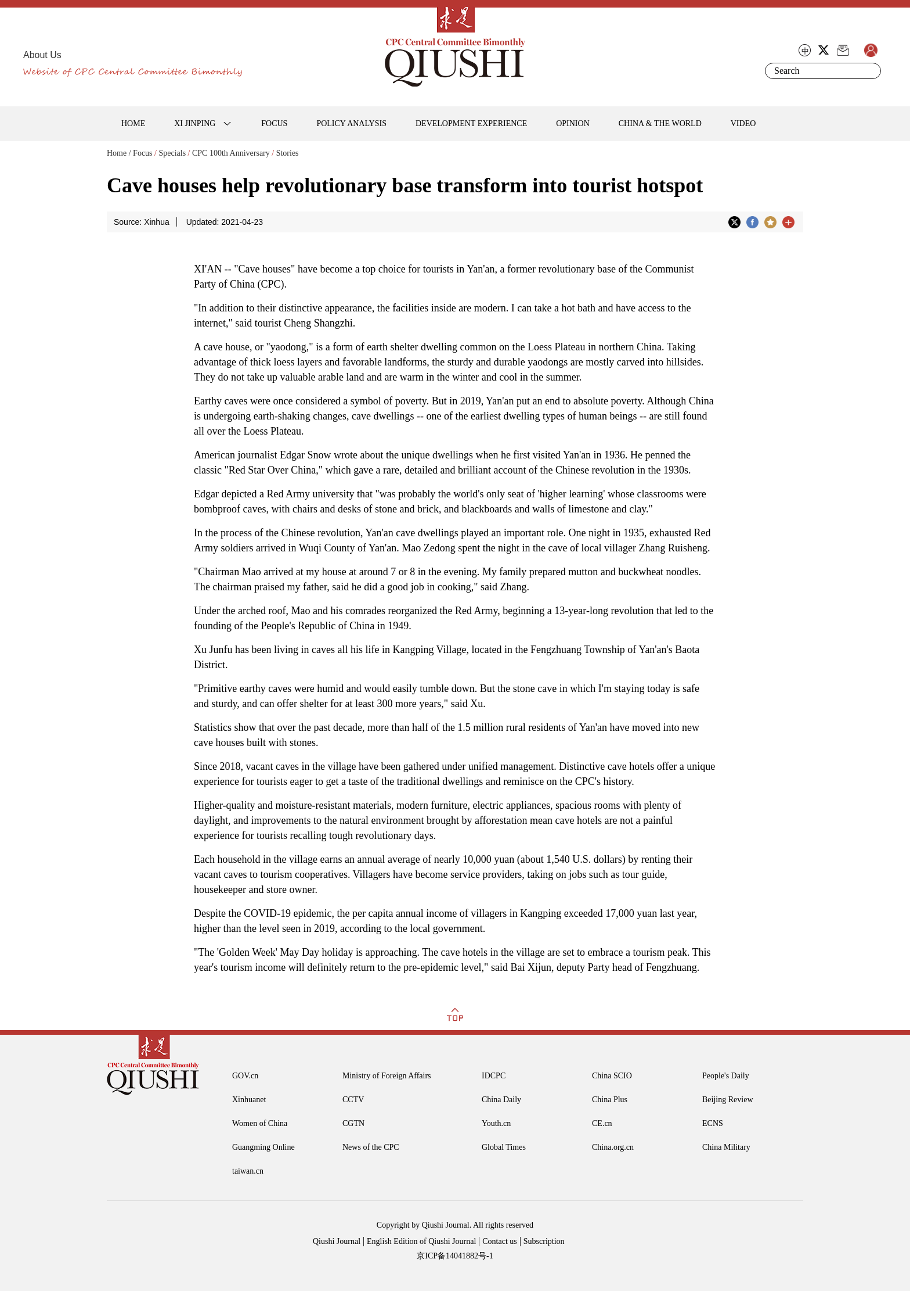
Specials (172, 153)
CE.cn (602, 1123)
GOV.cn (245, 1075)
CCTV (353, 1099)
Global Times (504, 1147)
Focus (142, 153)
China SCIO (612, 1075)
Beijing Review (727, 1099)
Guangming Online (263, 1147)
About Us (42, 55)
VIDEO (743, 123)
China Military (726, 1147)
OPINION (573, 123)
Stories (287, 153)
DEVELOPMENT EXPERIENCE (471, 123)
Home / (119, 153)
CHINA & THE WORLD (660, 123)
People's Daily (725, 1075)
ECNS (712, 1123)
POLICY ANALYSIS (351, 123)
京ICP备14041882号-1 (455, 1255)
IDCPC (493, 1075)
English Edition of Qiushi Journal (421, 1241)
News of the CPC (370, 1147)
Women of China (259, 1123)
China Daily (501, 1099)
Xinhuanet (249, 1099)
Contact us (499, 1241)
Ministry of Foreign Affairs (386, 1075)
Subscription (544, 1241)
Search (870, 70)
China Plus (609, 1099)
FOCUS (274, 123)
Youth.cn (496, 1123)
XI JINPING (194, 123)
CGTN (353, 1123)
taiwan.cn (247, 1171)
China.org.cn (613, 1147)
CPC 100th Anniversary (231, 153)
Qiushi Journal (336, 1241)
